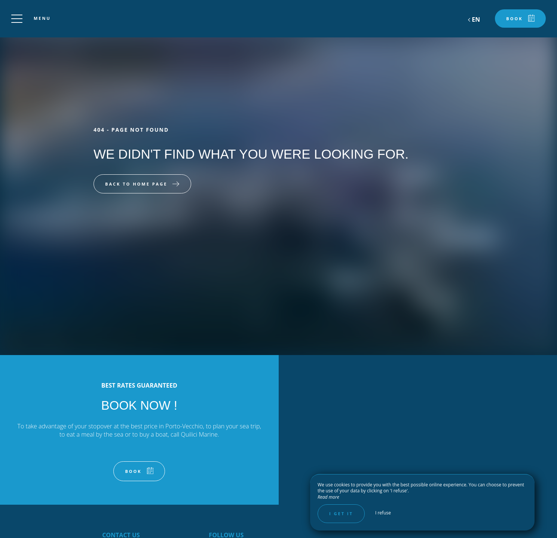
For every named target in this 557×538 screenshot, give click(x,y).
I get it (341, 513)
